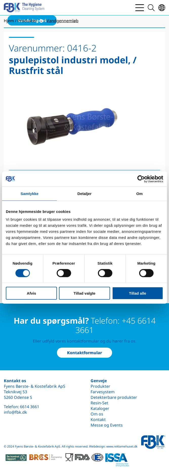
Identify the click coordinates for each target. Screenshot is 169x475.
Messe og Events (107, 425)
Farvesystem (103, 392)
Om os (97, 414)
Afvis (31, 293)
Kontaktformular (84, 352)
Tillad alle (137, 293)
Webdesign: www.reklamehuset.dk (113, 446)
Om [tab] (139, 193)
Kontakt (98, 419)
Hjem (9, 20)
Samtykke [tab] (29, 193)
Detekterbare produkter (114, 397)
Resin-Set (99, 403)
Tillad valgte (84, 293)
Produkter (100, 386)
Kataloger (100, 408)
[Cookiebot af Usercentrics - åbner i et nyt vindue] (141, 179)
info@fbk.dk (15, 412)
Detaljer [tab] (84, 193)
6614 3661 (29, 406)
